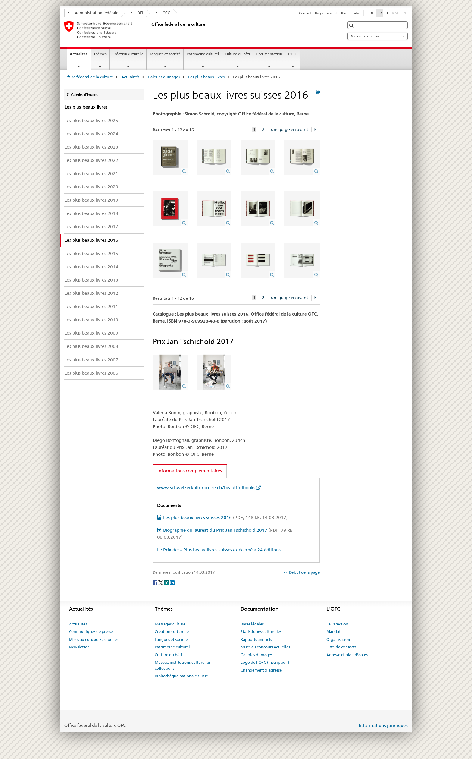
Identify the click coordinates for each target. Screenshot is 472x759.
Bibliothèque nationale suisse (181, 675)
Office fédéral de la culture (88, 76)
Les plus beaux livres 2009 (91, 333)
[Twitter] (161, 582)
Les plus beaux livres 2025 (91, 120)
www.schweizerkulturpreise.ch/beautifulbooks (206, 487)
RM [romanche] (395, 12)
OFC (163, 12)
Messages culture (170, 624)
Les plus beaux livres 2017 (91, 226)
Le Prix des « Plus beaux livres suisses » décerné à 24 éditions (219, 550)
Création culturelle (128, 54)
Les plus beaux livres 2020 (91, 187)
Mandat (333, 631)
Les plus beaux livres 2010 (91, 320)
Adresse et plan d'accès (347, 654)
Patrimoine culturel (203, 54)
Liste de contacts (341, 646)
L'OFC (292, 54)
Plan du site (350, 13)
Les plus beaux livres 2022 (91, 160)
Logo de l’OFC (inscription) (265, 662)
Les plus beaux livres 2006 (91, 373)
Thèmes (100, 54)
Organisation (338, 639)
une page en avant (289, 129)
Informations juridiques (383, 725)
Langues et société (165, 54)
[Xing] (167, 582)
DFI (137, 12)
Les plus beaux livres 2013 (91, 280)
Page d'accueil (326, 13)
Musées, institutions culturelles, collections (183, 665)
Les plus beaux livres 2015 (91, 253)
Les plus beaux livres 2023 (91, 147)
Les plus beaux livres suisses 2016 (225, 517)
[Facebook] (155, 582)
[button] (352, 25)
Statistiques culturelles (261, 631)
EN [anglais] (404, 12)
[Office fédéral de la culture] (150, 29)
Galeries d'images (164, 76)
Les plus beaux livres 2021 (91, 173)
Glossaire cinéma (377, 36)
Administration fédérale (93, 12)
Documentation (269, 54)
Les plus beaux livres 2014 (91, 266)
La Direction (337, 624)
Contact (305, 13)
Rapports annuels (256, 639)
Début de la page (304, 572)
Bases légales (252, 624)
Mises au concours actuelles (93, 639)
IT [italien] (387, 13)
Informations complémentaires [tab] (189, 471)
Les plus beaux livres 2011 (91, 306)
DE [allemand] (371, 13)
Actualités (80, 55)
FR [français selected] (379, 13)
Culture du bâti (237, 54)
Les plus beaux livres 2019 (91, 200)
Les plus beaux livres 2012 (91, 293)
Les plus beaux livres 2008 (91, 346)
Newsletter (79, 646)
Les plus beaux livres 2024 (91, 134)
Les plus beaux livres (206, 76)
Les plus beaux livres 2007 (91, 360)
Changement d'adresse (261, 670)
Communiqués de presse (91, 631)
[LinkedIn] (172, 582)
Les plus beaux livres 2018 (91, 213)
